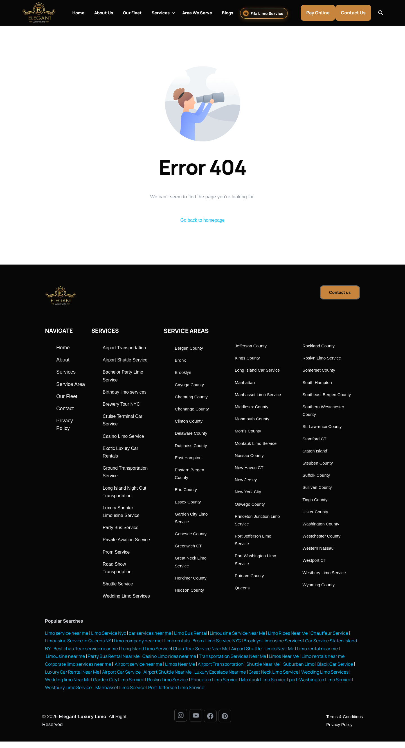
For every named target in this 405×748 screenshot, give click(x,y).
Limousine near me (110, 663)
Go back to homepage (202, 220)
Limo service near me (68, 640)
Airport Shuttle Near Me (249, 678)
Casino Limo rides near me (219, 663)
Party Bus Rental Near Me (161, 663)
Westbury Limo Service (169, 694)
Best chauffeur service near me (133, 655)
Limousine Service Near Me (247, 640)
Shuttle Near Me (323, 671)
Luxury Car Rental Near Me (148, 678)
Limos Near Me (337, 655)
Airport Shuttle (302, 655)
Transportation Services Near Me (286, 663)
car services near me (155, 640)
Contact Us (355, 13)
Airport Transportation (278, 671)
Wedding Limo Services (100, 686)
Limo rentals (201, 648)
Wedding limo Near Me (153, 686)
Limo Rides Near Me (300, 640)
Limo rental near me (66, 663)
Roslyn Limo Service (258, 686)
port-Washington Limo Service (108, 694)
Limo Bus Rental (197, 640)
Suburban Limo (61, 678)
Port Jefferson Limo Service (282, 694)
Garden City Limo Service (206, 686)
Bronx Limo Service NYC (243, 648)
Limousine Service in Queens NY (98, 648)
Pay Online (320, 13)
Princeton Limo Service (307, 686)
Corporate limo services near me (128, 671)
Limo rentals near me (67, 671)
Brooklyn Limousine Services (302, 648)
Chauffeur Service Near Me (254, 655)
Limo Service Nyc (111, 640)
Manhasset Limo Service (223, 694)
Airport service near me (191, 671)
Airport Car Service (200, 678)
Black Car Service (98, 678)
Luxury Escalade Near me (304, 678)
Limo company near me (160, 648)
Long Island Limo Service (196, 655)
